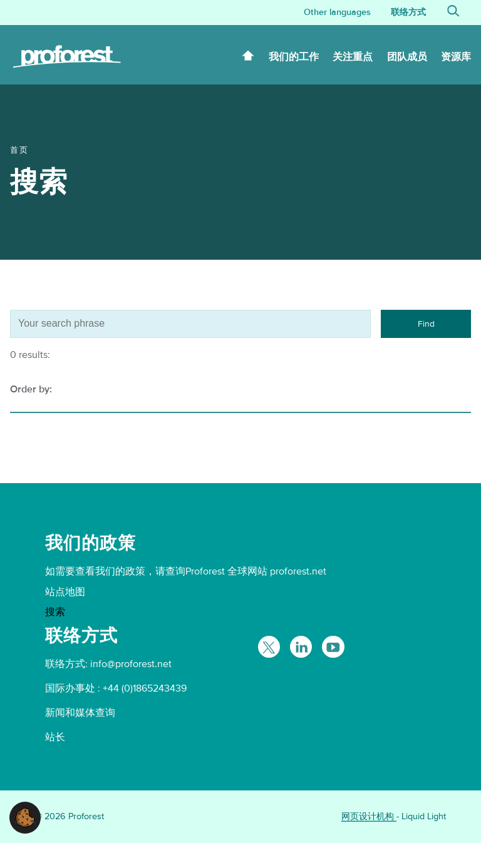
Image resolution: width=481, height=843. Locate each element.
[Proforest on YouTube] (333, 647)
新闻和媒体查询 (80, 713)
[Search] (453, 12)
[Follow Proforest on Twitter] (269, 647)
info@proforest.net (131, 664)
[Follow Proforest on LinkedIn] (301, 647)
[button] (25, 816)
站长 (55, 737)
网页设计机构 (368, 816)
